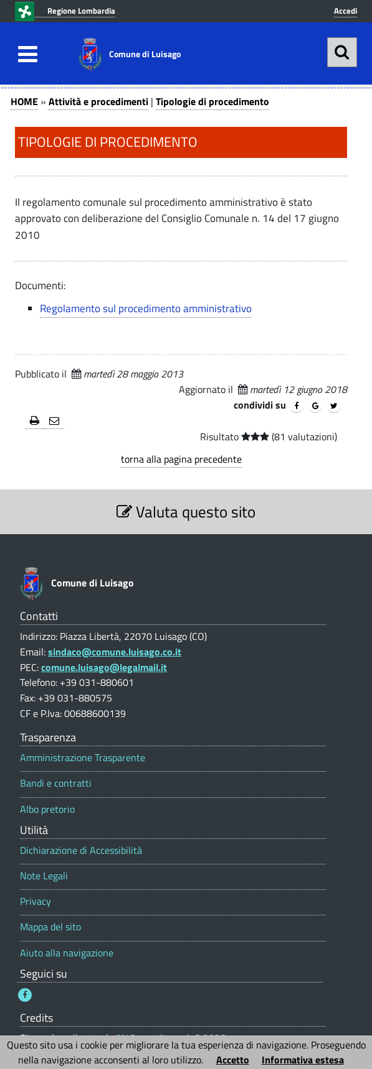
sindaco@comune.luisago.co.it (114, 651)
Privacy (35, 901)
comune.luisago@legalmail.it (104, 667)
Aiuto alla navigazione (66, 953)
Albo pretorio (47, 809)
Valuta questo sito (186, 511)
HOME (24, 101)
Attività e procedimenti (98, 101)
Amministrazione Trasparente (82, 758)
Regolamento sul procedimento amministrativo (146, 308)
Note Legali (44, 876)
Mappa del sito (50, 927)
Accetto (232, 1059)
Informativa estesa (303, 1059)
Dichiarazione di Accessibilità (81, 850)
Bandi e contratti (56, 783)
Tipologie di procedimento (212, 101)
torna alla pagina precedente (181, 458)
